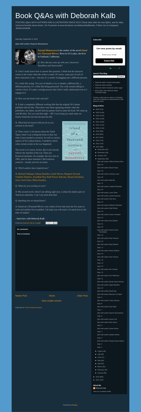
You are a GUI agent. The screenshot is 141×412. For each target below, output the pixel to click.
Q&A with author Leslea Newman (109, 196)
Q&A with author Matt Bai (106, 180)
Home (52, 296)
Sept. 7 (99, 310)
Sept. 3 (99, 338)
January (101, 373)
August (100, 351)
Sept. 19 (100, 235)
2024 (98, 115)
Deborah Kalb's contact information (107, 82)
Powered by (109, 68)
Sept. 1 (99, 347)
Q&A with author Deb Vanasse (108, 238)
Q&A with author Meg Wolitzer (107, 244)
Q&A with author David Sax (106, 291)
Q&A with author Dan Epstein (107, 221)
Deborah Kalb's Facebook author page (108, 88)
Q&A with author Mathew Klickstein (109, 205)
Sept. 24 (100, 202)
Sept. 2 (99, 344)
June (100, 357)
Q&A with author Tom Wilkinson (108, 275)
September (102, 159)
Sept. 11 (100, 279)
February (101, 370)
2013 (98, 377)
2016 (98, 140)
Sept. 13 (100, 266)
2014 (98, 147)
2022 (98, 122)
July (99, 354)
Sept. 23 (100, 211)
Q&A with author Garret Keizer (108, 328)
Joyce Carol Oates (23, 180)
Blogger (74, 405)
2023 (98, 119)
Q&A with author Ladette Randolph (109, 186)
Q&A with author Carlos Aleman (108, 300)
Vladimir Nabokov (23, 177)
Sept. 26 (100, 189)
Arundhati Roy (39, 177)
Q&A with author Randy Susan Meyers (110, 341)
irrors (56, 53)
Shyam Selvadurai (75, 177)
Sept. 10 (100, 288)
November (101, 152)
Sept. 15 (100, 260)
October (101, 156)
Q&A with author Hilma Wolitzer (108, 251)
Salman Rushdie (42, 174)
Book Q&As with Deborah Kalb (65, 15)
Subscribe (109, 61)
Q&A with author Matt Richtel (107, 208)
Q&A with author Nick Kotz (106, 199)
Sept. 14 (100, 263)
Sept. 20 (100, 227)
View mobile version (51, 301)
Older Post (82, 296)
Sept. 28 (100, 177)
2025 (98, 112)
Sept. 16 (100, 254)
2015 (98, 144)
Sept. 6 (99, 316)
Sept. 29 (100, 171)
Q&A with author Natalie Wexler (108, 335)
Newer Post (21, 296)
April (99, 363)
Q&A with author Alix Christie (107, 269)
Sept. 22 (100, 217)
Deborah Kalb (101, 388)
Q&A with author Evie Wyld (106, 307)
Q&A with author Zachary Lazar (108, 174)
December (101, 149)
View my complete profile (102, 391)
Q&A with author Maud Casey (107, 168)
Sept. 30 (100, 165)
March (100, 367)
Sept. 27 (100, 183)
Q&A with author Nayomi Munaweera (110, 313)
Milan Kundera (39, 180)
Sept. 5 (99, 325)
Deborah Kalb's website (103, 85)
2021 (98, 125)
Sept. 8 (99, 303)
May (99, 360)
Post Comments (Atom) (33, 307)
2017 (98, 137)
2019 (98, 131)
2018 (98, 134)
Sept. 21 (100, 224)
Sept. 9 (99, 297)
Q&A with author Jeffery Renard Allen (110, 161)
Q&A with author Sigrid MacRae (108, 285)
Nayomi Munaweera (47, 50)
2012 (98, 380)
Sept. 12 (100, 272)
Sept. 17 (100, 247)
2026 (98, 109)
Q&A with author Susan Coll (107, 319)
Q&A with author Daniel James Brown (110, 282)
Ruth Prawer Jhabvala (56, 177)
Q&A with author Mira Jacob (107, 322)
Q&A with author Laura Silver (107, 193)
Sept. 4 (99, 331)
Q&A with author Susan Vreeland (108, 214)
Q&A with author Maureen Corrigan (109, 294)
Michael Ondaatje (26, 174)
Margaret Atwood (72, 174)
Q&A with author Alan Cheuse (107, 257)
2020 (98, 128)
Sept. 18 (100, 241)
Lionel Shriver (56, 174)
